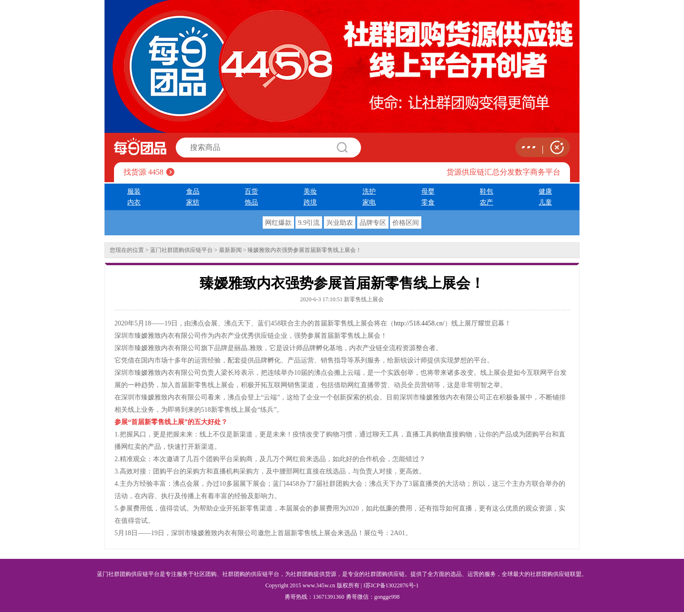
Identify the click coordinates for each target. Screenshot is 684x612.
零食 (428, 202)
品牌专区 (373, 222)
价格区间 (405, 222)
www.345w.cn (319, 585)
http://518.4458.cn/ (419, 323)
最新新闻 (230, 250)
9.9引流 (309, 222)
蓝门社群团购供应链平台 (181, 250)
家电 (369, 202)
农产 (486, 202)
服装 (134, 191)
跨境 (310, 202)
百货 (251, 191)
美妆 (310, 191)
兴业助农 (339, 222)
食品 (193, 191)
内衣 (134, 202)
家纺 (193, 202)
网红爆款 (278, 222)
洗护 (369, 191)
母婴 (428, 191)
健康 (545, 191)
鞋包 (486, 191)
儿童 (545, 202)
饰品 (251, 202)
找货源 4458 (143, 172)
